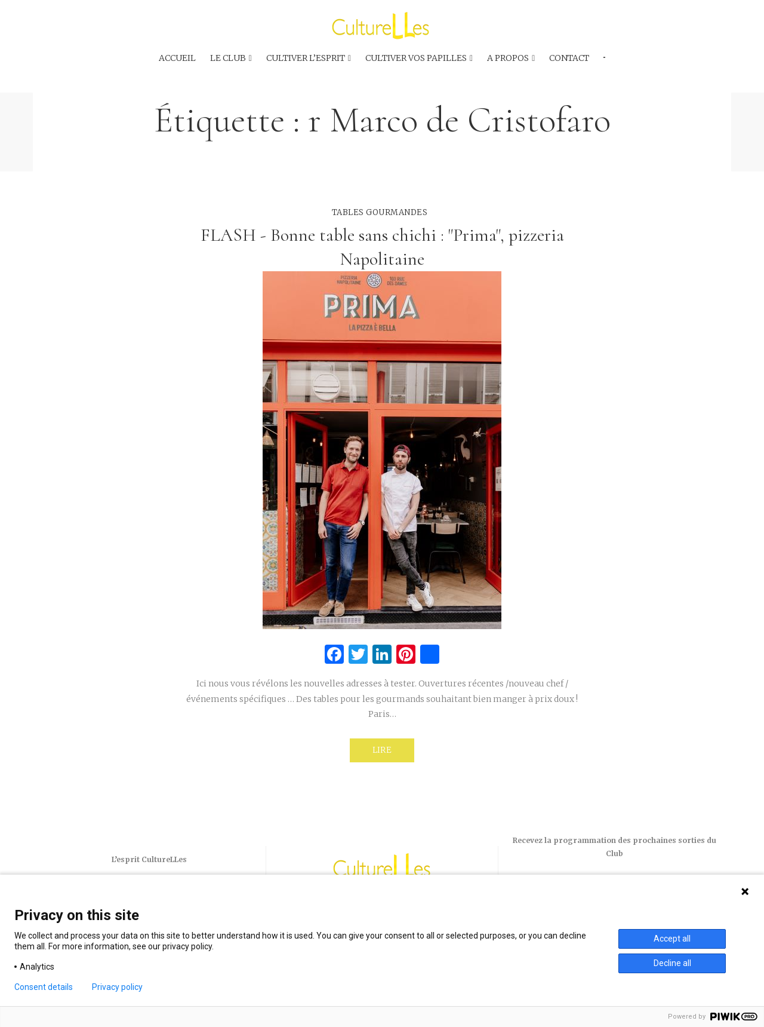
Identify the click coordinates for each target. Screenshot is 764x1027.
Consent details (43, 987)
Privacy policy (117, 987)
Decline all (672, 963)
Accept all (672, 938)
